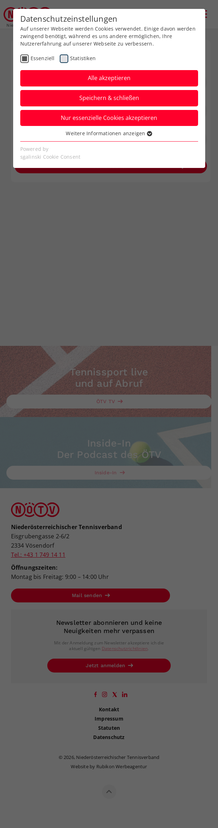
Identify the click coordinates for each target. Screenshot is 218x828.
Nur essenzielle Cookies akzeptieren (109, 118)
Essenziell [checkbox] (43, 58)
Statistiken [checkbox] (83, 58)
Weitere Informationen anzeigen (109, 133)
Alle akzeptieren (109, 78)
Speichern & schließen (109, 98)
